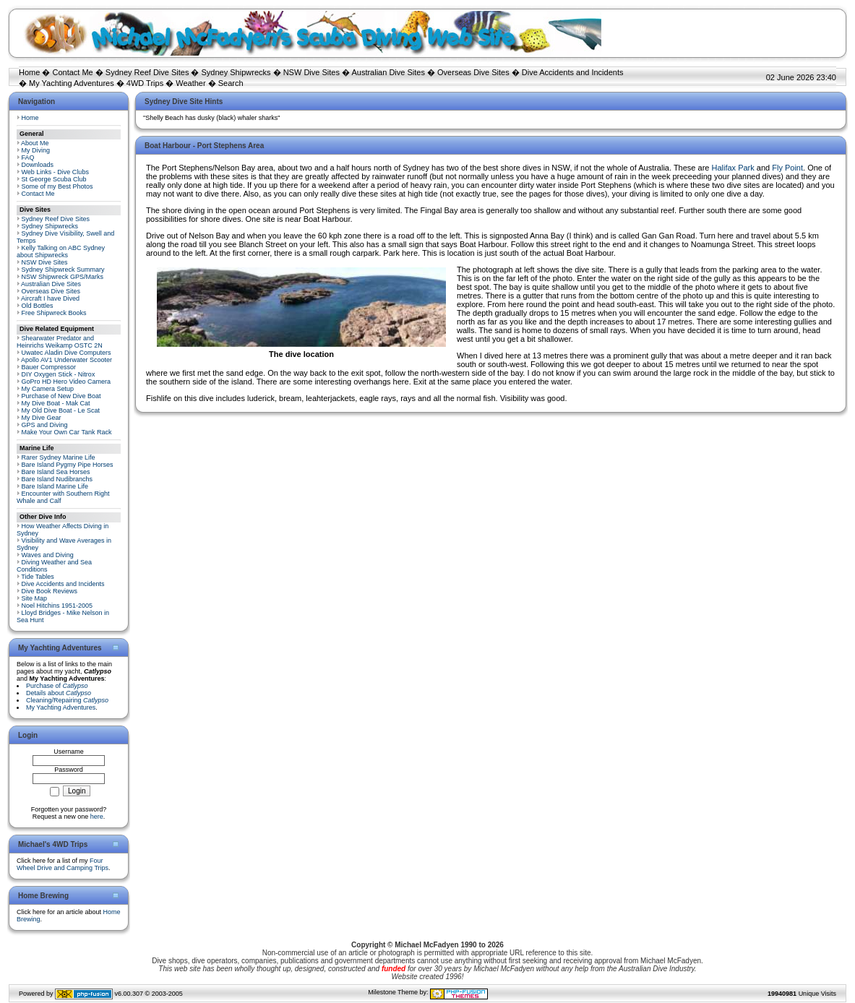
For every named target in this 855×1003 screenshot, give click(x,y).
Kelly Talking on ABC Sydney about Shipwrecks (61, 251)
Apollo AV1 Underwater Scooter (66, 359)
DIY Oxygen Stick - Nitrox (58, 374)
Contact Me (72, 72)
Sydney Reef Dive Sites (147, 72)
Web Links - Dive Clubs (55, 172)
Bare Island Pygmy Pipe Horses (67, 464)
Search (231, 83)
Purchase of (57, 685)
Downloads (38, 164)
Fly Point (787, 167)
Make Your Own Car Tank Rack (67, 432)
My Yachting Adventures (71, 83)
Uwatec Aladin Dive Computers (66, 352)
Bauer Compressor (49, 367)
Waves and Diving (48, 555)
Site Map (35, 598)
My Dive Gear (41, 417)
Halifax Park (732, 167)
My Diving (36, 150)
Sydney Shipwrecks (236, 72)
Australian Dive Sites (388, 72)
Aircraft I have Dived (50, 298)
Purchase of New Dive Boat (61, 396)
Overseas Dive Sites (473, 72)
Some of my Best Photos (57, 186)
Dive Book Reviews (50, 591)
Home (29, 72)
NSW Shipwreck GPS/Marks (63, 276)
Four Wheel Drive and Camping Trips (62, 864)
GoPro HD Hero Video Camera (66, 381)
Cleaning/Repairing (67, 700)
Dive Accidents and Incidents (573, 72)
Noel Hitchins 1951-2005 (57, 605)
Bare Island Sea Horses (56, 471)
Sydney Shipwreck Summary (63, 269)
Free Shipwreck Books (54, 313)
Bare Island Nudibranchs (57, 479)
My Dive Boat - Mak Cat (56, 403)
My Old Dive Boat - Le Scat (61, 410)
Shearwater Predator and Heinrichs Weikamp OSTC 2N (60, 342)
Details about (58, 693)
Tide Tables (37, 576)
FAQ (28, 157)
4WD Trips (144, 83)
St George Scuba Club (54, 179)
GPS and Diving (45, 425)
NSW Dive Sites (311, 72)
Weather (190, 83)
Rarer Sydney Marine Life (58, 457)
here (96, 816)
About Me (35, 143)
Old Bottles (37, 305)
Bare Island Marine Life (55, 486)
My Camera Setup (48, 388)
